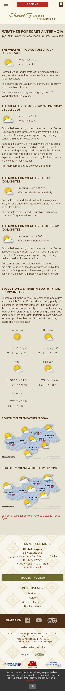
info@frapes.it (32, 567)
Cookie (41, 647)
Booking (32, 4)
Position (32, 593)
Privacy (33, 647)
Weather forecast (32, 602)
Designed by (27, 654)
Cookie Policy (31, 680)
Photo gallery (32, 606)
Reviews (33, 597)
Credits (23, 647)
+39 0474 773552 (60, 4)
